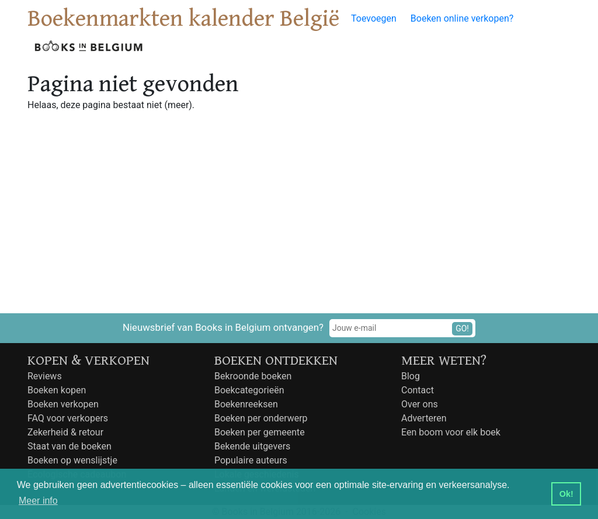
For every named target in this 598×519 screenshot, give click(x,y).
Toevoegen (374, 18)
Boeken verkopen (63, 404)
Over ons (419, 404)
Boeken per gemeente (259, 432)
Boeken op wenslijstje (72, 460)
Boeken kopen (56, 390)
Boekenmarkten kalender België (183, 18)
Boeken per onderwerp (261, 418)
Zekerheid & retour (65, 432)
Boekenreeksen (246, 404)
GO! (462, 328)
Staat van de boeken (69, 446)
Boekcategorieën (249, 390)
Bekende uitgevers (252, 446)
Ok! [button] (566, 494)
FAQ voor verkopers (67, 418)
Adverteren (424, 418)
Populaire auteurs (250, 460)
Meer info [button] (38, 501)
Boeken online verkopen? (462, 18)
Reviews (44, 376)
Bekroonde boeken (252, 376)
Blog (410, 376)
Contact (417, 390)
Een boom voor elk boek (450, 432)
